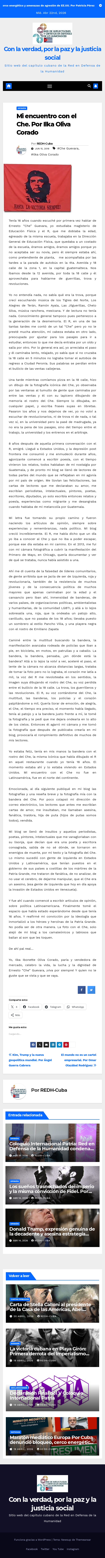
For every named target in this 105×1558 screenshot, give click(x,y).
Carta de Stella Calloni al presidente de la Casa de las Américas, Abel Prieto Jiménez (50, 1309)
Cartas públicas (20, 1299)
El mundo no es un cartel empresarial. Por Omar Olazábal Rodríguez (78, 1060)
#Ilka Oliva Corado (45, 154)
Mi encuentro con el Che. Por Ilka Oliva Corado (46, 124)
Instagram (73, 1549)
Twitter (45, 1549)
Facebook (32, 1549)
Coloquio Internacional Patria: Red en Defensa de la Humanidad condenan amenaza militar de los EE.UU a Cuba (51, 1148)
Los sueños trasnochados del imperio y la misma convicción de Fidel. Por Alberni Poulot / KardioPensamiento (51, 1191)
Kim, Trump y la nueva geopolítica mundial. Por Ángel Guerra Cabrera (30, 1060)
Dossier (15, 1343)
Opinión (22, 108)
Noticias (15, 1432)
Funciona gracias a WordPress (33, 1539)
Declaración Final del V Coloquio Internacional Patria (46, 1395)
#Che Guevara (68, 148)
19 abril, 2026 (24, 1360)
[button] (89, 86)
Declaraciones (19, 1388)
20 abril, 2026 (24, 1316)
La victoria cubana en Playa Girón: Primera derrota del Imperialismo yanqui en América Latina (48, 1353)
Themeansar (83, 1539)
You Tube (58, 1549)
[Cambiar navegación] (50, 86)
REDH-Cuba (45, 143)
